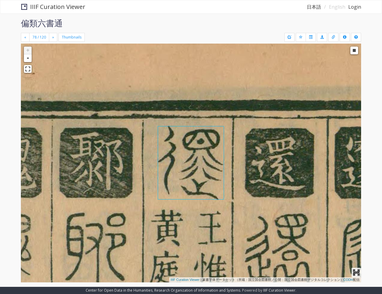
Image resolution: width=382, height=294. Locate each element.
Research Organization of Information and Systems (197, 290)
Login (354, 7)
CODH (348, 279)
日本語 (314, 7)
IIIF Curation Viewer (53, 7)
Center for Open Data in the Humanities (119, 290)
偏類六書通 (42, 23)
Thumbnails (71, 37)
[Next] (53, 37)
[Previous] (25, 37)
